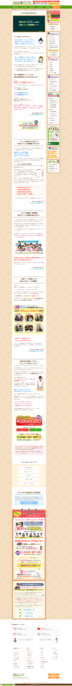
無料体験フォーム (54, 26)
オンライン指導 (53, 72)
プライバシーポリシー (30, 682)
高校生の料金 (52, 43)
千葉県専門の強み (53, 81)
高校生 (51, 66)
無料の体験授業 (15, 659)
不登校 (51, 68)
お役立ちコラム (55, 650)
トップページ (15, 650)
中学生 (51, 64)
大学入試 (51, 123)
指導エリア (15, 661)
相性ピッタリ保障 (16, 667)
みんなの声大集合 (16, 657)
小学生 (51, 62)
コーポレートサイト (45, 682)
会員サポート (29, 475)
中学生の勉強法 (29, 467)
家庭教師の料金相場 (54, 47)
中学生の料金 (52, 41)
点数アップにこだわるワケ (29, 483)
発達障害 (51, 70)
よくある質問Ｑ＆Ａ (54, 164)
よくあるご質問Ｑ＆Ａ (29, 613)
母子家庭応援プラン (54, 55)
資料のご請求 (54, 677)
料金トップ (52, 36)
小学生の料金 (52, 39)
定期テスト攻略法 (29, 479)
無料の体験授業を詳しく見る (29, 609)
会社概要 (24, 682)
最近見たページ (7, 684)
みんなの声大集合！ (54, 86)
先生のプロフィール (16, 665)
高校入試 (51, 98)
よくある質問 (55, 654)
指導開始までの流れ (29, 616)
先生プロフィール (53, 88)
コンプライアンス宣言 (38, 682)
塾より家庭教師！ (53, 90)
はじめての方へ (53, 79)
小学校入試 (52, 118)
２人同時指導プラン (54, 52)
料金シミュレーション (29, 471)
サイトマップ (52, 170)
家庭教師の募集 (53, 674)
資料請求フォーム (54, 28)
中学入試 (51, 109)
